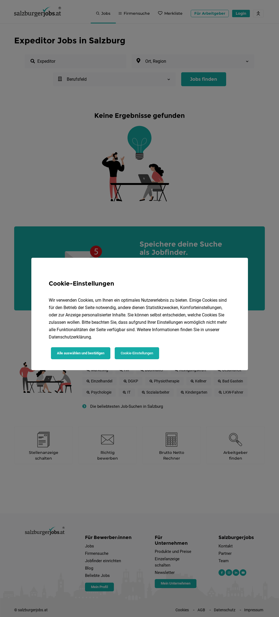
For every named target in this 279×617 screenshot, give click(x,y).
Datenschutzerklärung (70, 337)
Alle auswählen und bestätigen (80, 353)
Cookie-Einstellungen (137, 353)
